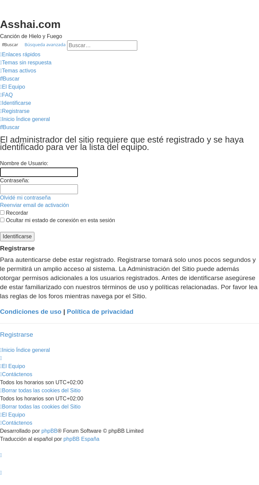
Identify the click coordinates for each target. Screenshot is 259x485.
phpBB (49, 431)
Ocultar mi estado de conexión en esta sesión (57, 220)
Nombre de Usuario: (24, 163)
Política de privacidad (100, 311)
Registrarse (16, 334)
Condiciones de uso (30, 311)
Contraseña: (14, 180)
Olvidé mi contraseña (25, 198)
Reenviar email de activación (34, 205)
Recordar (14, 213)
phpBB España (81, 439)
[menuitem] (26, 63)
